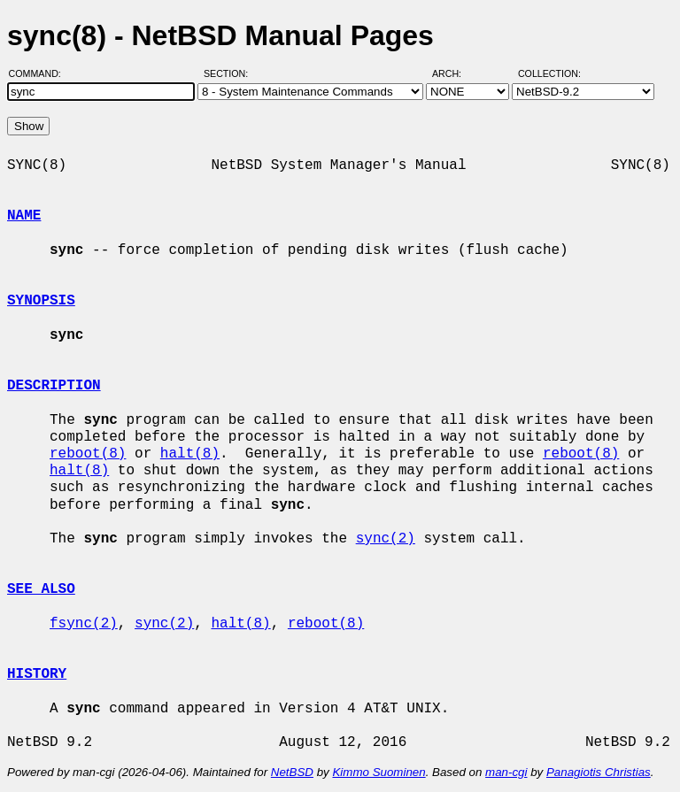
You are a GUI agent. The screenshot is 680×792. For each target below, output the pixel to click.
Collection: (549, 73)
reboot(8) (88, 454)
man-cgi (506, 772)
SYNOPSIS (41, 301)
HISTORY (36, 674)
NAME (24, 216)
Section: (230, 73)
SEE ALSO (41, 589)
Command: (40, 73)
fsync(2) (84, 624)
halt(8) (190, 454)
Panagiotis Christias (598, 772)
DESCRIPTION (54, 386)
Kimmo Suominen (378, 772)
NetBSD (292, 772)
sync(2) (385, 539)
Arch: (454, 73)
